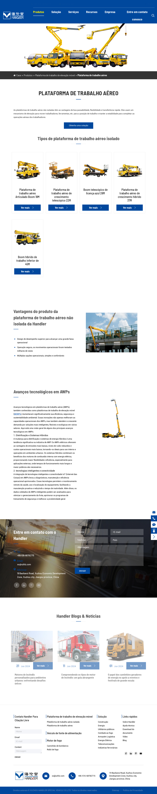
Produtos (38, 12)
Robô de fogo (53, 749)
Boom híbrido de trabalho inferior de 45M (27, 260)
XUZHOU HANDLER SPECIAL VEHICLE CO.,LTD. (49, 790)
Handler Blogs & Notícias (78, 617)
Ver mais (27, 207)
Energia (101, 725)
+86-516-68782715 (43, 4)
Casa (18, 75)
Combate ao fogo (105, 733)
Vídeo (125, 737)
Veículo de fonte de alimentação (64, 733)
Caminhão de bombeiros (57, 746)
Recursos (91, 12)
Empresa (110, 12)
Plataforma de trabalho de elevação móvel (55, 75)
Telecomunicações (106, 744)
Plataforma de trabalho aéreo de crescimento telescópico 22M (61, 195)
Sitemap (116, 790)
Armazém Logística (106, 737)
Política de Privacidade (134, 790)
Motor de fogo (54, 740)
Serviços (73, 12)
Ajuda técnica (128, 725)
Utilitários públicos (106, 729)
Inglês (148, 4)
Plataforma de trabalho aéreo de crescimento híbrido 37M (129, 195)
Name (17, 727)
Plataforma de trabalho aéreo (92, 75)
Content (18, 747)
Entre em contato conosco (137, 15)
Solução (56, 12)
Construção (103, 722)
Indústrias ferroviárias (107, 748)
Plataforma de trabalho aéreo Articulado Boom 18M (27, 193)
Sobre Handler (129, 722)
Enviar (82, 570)
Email (17, 737)
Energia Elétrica (105, 740)
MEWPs (17, 414)
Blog (125, 740)
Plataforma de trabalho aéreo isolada (63, 722)
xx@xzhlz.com (69, 4)
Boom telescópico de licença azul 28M (95, 191)
